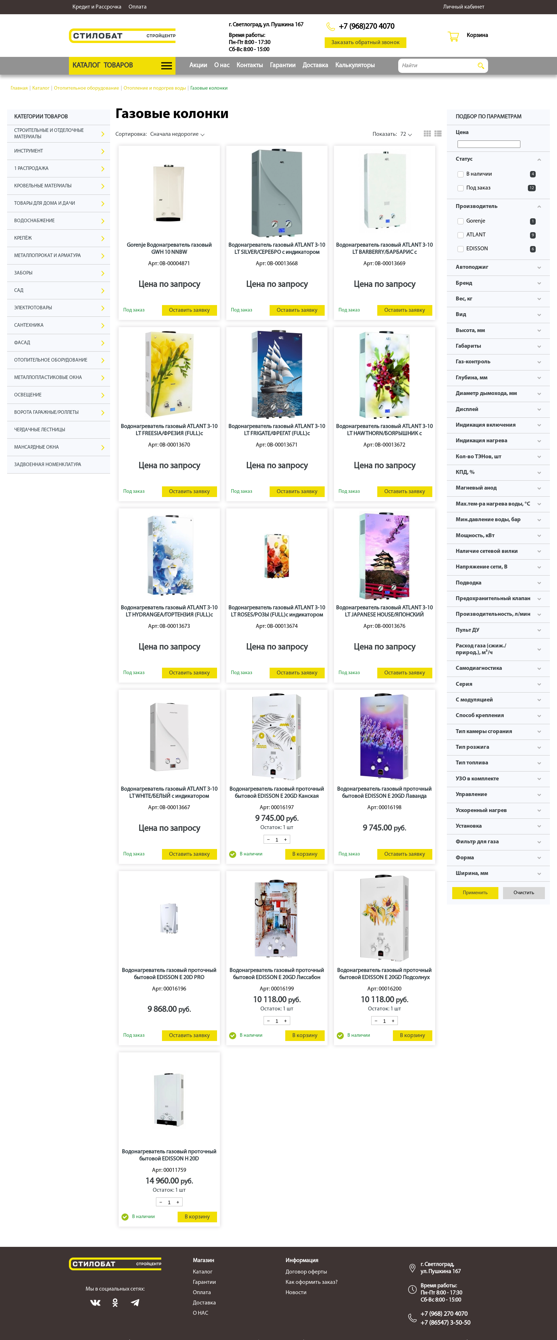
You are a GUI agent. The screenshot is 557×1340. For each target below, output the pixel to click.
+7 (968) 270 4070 (444, 1314)
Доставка (315, 65)
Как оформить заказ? (312, 1282)
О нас (221, 65)
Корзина (477, 35)
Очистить (524, 893)
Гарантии (283, 65)
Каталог (202, 1272)
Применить (475, 893)
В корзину (305, 854)
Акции (198, 65)
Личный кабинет (464, 7)
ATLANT (501, 235)
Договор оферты (306, 1272)
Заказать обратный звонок (365, 43)
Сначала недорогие (157, 134)
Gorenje (501, 221)
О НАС (200, 1313)
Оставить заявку (189, 310)
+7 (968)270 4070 (366, 27)
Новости (296, 1293)
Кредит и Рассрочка (96, 7)
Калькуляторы (355, 65)
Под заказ (501, 188)
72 (389, 134)
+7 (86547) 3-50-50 (445, 1323)
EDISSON (501, 249)
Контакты (250, 65)
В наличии (501, 174)
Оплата (138, 7)
